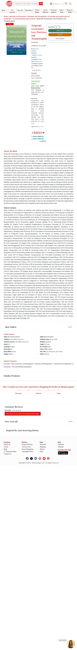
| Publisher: (36, 60)
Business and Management (37, 16)
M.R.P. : (35, 76)
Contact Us (7, 454)
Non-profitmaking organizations (22, 367)
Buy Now (59, 34)
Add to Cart (60, 30)
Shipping (43, 447)
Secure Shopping (27, 449)
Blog (5, 449)
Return (42, 449)
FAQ (41, 451)
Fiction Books (37, 11)
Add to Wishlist (60, 38)
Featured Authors (54, 11)
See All (70, 327)
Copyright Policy (27, 451)
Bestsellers (28, 10)
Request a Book (70, 11)
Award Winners (45, 11)
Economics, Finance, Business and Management (18, 364)
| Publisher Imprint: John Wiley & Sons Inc (37, 65)
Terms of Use (26, 447)
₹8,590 (34, 73)
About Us (7, 444)
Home (6, 16)
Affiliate (61, 444)
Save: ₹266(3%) (36, 78)
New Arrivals (12, 11)
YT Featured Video (10, 451)
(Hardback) (34, 42)
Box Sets (20, 10)
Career (6, 447)
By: (35, 50)
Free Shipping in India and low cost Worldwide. (37, 92)
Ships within (37, 87)
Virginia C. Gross (37, 55)
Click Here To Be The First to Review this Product (22, 414)
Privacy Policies (27, 444)
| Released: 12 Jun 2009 (38, 45)
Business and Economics (18, 16)
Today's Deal (61, 11)
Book (3, 10)
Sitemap (61, 447)
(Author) (33, 53)
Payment (43, 444)
